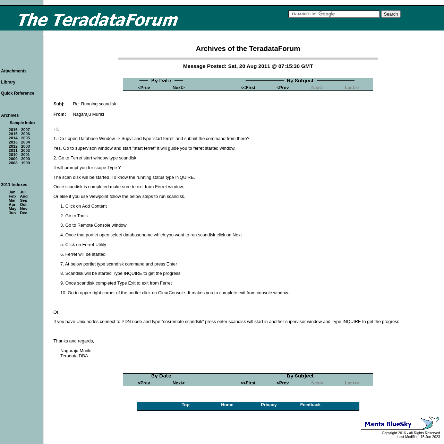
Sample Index (22, 123)
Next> (178, 87)
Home (227, 404)
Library (8, 82)
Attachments (14, 71)
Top (186, 404)
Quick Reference (17, 93)
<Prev (144, 87)
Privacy (269, 404)
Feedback (310, 404)
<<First (248, 87)
